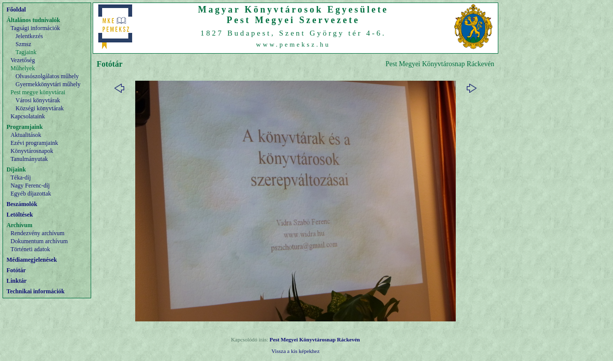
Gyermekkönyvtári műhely (48, 84)
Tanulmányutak (29, 158)
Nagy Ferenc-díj (30, 185)
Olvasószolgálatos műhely (47, 76)
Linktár (17, 280)
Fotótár (16, 270)
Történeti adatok (30, 249)
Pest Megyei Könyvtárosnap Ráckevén (314, 339)
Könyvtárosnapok (32, 150)
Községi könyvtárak (40, 108)
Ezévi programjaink (34, 142)
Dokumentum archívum (39, 241)
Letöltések (20, 214)
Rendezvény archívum (38, 233)
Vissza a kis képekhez (295, 351)
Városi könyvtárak (38, 100)
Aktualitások (26, 134)
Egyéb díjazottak (31, 193)
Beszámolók (22, 204)
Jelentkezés (29, 36)
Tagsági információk (35, 28)
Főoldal (16, 9)
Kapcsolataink (28, 116)
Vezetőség (23, 60)
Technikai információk (36, 291)
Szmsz (23, 44)
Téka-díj (21, 177)
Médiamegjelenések (32, 259)
